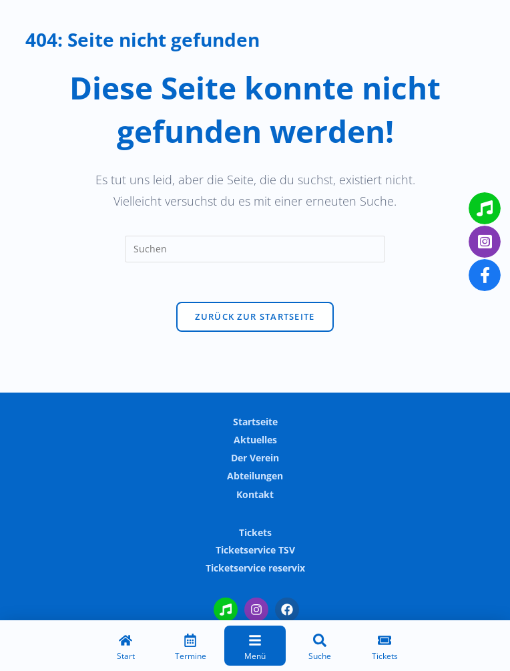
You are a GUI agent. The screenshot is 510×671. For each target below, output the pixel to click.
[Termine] (190, 649)
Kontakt (255, 494)
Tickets (255, 532)
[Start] (125, 649)
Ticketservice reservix (255, 568)
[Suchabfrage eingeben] (255, 249)
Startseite (255, 421)
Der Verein (255, 457)
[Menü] (255, 649)
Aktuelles (255, 439)
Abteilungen (255, 475)
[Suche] (319, 649)
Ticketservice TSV (255, 549)
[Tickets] (384, 649)
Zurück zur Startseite (254, 317)
